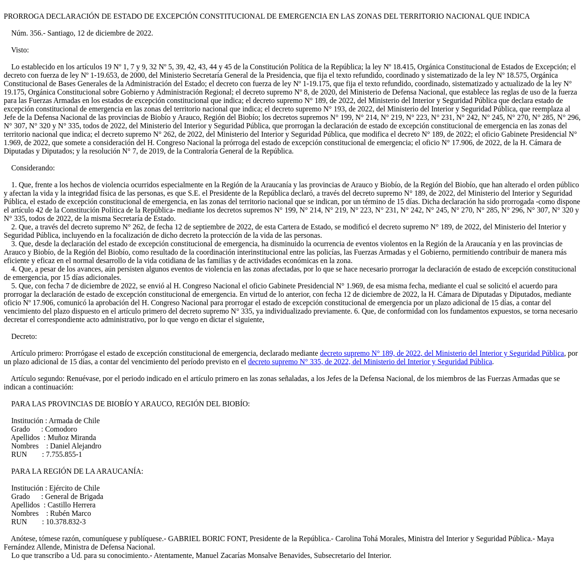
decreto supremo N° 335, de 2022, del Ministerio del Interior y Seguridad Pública (370, 362)
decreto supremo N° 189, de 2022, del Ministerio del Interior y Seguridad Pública (442, 353)
